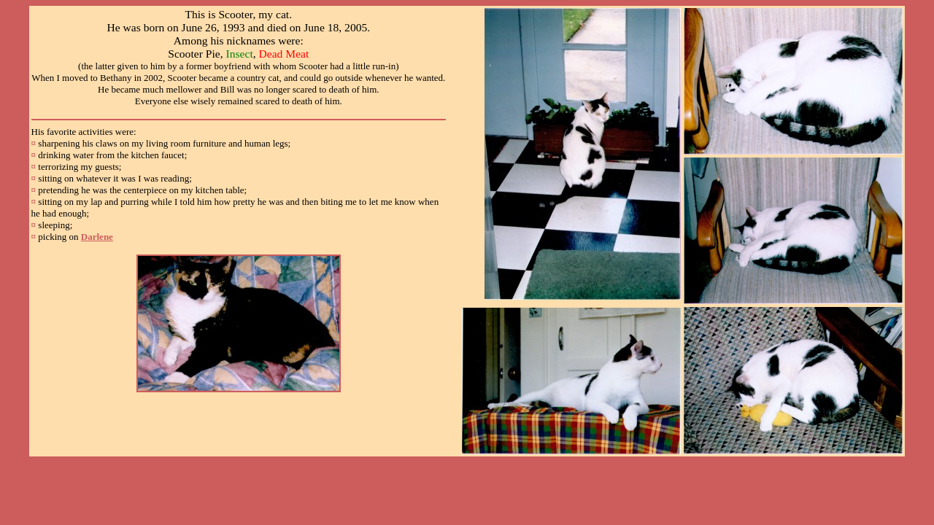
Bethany (115, 77)
